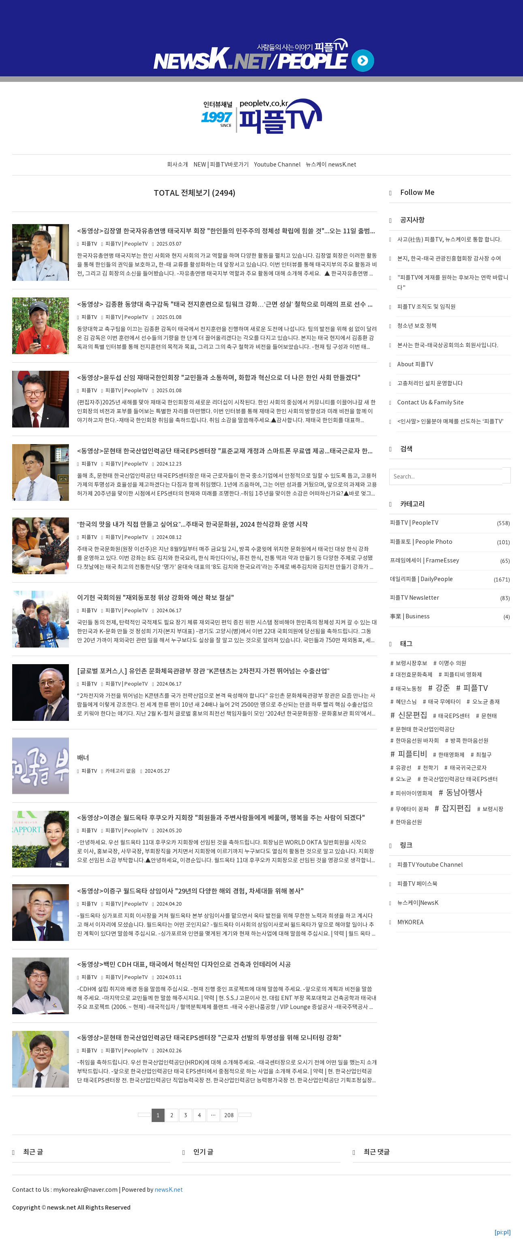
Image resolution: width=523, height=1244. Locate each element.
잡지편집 (456, 808)
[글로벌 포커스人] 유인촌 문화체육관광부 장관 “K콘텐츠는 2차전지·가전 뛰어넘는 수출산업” (204, 671)
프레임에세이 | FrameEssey (450, 561)
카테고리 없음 (120, 771)
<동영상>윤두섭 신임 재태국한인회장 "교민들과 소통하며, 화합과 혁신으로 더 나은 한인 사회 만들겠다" (220, 378)
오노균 (404, 779)
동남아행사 (464, 793)
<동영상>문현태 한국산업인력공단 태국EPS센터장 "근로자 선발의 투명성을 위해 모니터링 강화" (211, 1038)
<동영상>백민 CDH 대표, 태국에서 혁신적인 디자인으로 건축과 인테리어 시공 (184, 965)
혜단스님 (406, 702)
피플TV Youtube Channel (430, 865)
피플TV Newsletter (450, 598)
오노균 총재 (486, 702)
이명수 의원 (452, 663)
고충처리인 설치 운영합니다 (430, 383)
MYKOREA (410, 922)
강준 (442, 688)
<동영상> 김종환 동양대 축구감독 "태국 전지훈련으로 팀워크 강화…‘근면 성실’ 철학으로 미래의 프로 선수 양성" (231, 305)
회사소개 (177, 165)
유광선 (404, 768)
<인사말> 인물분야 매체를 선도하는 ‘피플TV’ (450, 422)
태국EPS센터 (454, 716)
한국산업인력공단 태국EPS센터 (460, 779)
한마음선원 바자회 (417, 741)
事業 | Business (450, 617)
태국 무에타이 (444, 702)
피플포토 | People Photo (450, 542)
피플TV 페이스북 (417, 884)
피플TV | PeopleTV (126, 244)
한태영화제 (451, 755)
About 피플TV (415, 364)
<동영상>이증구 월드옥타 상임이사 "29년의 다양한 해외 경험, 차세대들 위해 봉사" (192, 891)
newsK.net (168, 1190)
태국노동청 (409, 689)
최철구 (484, 755)
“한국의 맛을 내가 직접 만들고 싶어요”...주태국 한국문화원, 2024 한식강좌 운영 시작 (193, 525)
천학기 (431, 768)
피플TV (475, 688)
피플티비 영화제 (463, 675)
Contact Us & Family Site (430, 403)
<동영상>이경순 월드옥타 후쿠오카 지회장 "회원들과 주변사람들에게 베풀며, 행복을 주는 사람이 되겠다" (222, 818)
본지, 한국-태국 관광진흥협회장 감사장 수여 (449, 259)
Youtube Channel (277, 165)
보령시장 (493, 809)
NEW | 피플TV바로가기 (221, 165)
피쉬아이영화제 (414, 794)
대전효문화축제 (414, 675)
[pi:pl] (503, 1232)
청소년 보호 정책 (417, 326)
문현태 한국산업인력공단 (425, 730)
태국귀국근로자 (468, 768)
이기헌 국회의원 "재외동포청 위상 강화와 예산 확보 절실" (156, 598)
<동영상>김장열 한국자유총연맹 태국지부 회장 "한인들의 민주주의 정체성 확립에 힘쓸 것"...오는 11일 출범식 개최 (235, 231)
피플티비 (412, 754)
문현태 (489, 716)
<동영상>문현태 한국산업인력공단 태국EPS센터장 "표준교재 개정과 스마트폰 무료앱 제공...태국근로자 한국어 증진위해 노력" (251, 451)
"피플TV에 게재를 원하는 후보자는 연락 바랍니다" (452, 283)
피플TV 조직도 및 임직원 (426, 307)
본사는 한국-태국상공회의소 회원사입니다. (447, 345)
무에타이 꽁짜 (412, 809)
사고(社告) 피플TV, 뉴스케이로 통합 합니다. (449, 240)
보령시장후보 (411, 663)
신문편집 (412, 715)
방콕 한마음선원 (469, 741)
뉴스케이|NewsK (417, 903)
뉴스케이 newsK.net (331, 165)
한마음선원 (409, 822)
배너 (83, 758)
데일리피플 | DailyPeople (450, 580)
